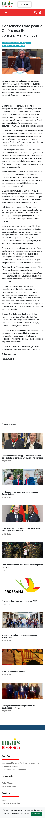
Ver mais (22, 46)
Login (4, 800)
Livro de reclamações (11, 803)
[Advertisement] (22, 401)
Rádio (26, 4)
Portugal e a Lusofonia (9, 46)
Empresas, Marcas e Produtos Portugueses (20, 763)
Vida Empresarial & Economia (14, 770)
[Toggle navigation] (6, 12)
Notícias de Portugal (10, 766)
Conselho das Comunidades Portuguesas (16, 43)
